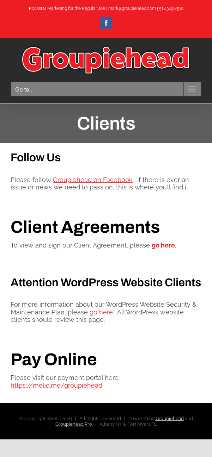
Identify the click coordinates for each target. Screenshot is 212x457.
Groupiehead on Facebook (93, 179)
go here (100, 312)
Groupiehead (170, 418)
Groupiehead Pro (73, 424)
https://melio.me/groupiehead (56, 385)
